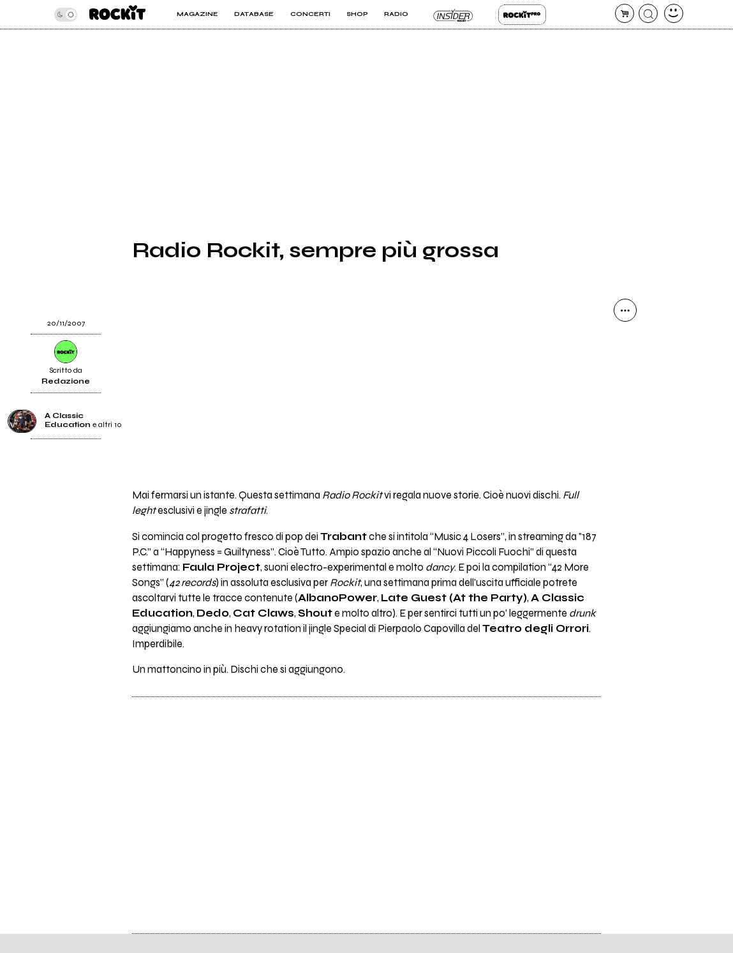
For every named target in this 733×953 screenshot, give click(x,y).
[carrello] (624, 13)
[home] (117, 14)
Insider (453, 14)
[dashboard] (673, 13)
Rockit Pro (522, 14)
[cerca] (648, 13)
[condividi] (625, 310)
